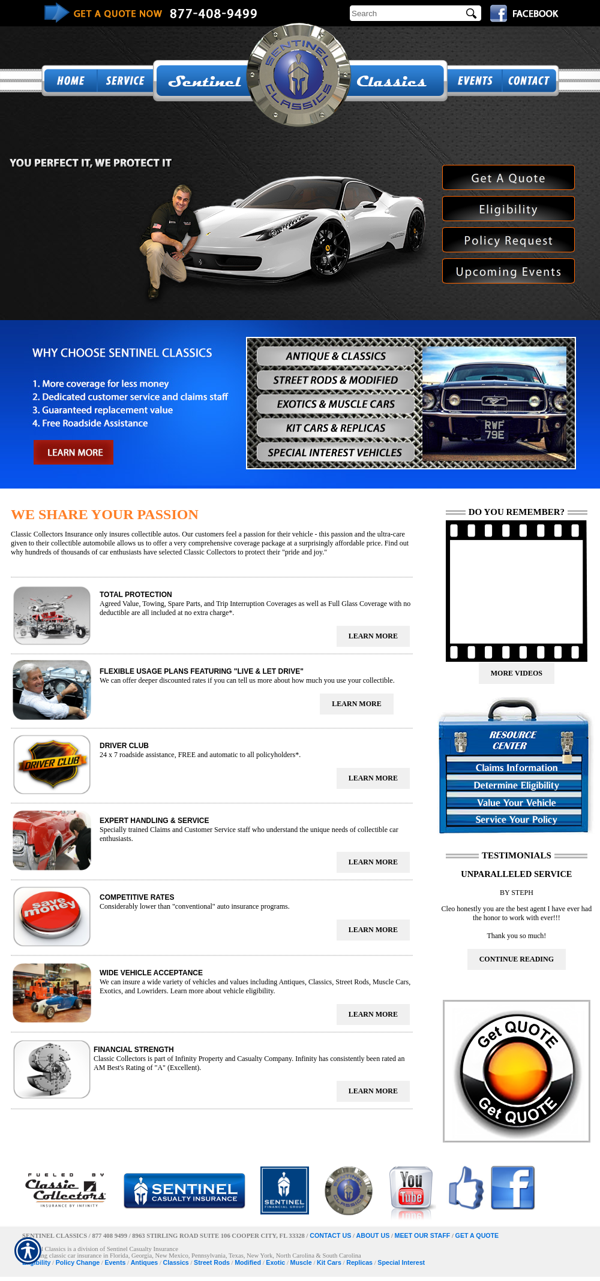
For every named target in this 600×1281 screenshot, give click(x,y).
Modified (248, 1262)
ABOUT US (373, 1235)
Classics (176, 1262)
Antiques (144, 1262)
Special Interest (401, 1262)
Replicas (359, 1262)
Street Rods (212, 1262)
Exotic (275, 1262)
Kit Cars (329, 1262)
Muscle (301, 1262)
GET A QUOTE (477, 1235)
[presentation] (373, 636)
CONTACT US (330, 1235)
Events (114, 1262)
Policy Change (78, 1262)
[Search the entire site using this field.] (406, 13)
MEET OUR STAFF (423, 1235)
